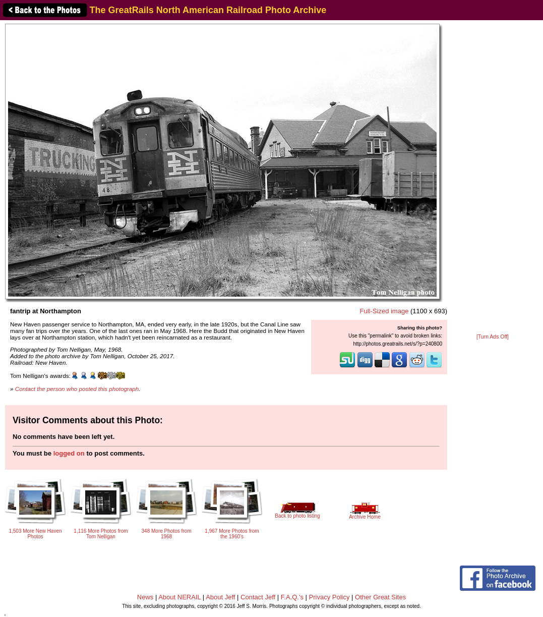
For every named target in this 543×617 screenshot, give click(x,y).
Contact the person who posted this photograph (77, 388)
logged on (69, 453)
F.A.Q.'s (292, 597)
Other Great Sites (380, 597)
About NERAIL (179, 597)
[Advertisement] (493, 177)
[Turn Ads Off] (492, 337)
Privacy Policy (329, 597)
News (145, 597)
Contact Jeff (257, 597)
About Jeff (220, 597)
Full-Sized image (384, 311)
